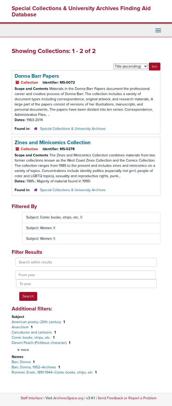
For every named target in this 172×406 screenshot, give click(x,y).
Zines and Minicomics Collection (53, 142)
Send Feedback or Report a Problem (127, 398)
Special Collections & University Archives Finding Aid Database (81, 11)
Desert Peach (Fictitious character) (40, 343)
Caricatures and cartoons (32, 332)
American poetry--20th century (37, 322)
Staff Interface (32, 398)
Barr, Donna (22, 362)
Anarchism (21, 327)
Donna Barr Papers (37, 76)
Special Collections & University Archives (73, 129)
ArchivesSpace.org (68, 398)
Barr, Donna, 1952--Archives (34, 367)
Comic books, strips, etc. (32, 337)
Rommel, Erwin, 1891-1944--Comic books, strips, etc (53, 372)
